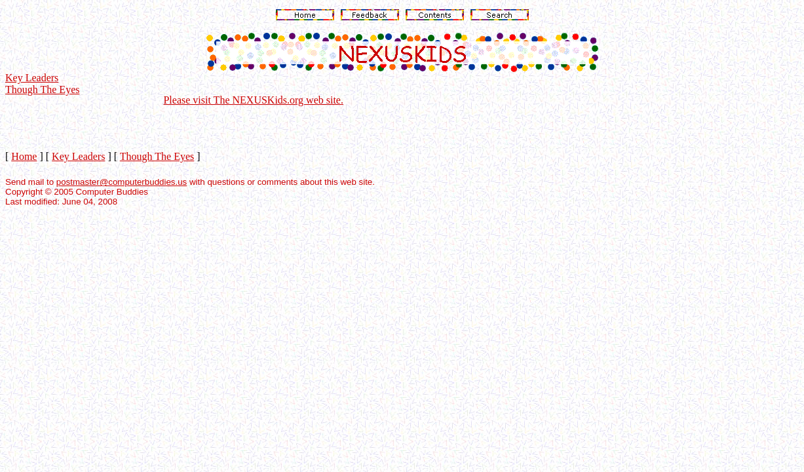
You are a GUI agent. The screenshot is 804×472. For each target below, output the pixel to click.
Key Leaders (31, 77)
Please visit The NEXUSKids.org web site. (253, 100)
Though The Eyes (42, 89)
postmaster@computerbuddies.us (121, 182)
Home (24, 156)
